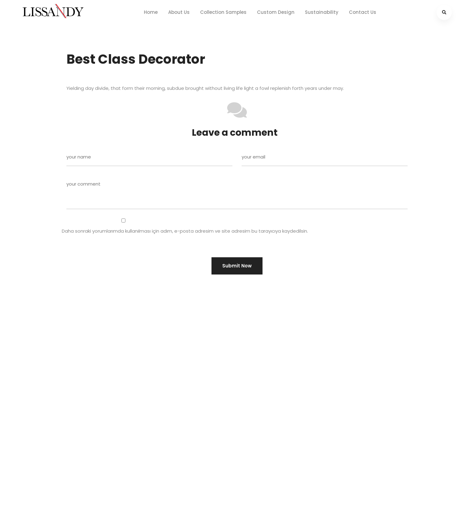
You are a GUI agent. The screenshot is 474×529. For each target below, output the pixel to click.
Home (151, 12)
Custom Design (275, 12)
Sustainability (321, 12)
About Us (179, 12)
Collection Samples (223, 12)
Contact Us (362, 12)
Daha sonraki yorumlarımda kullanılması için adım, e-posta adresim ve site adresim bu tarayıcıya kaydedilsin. (185, 231)
